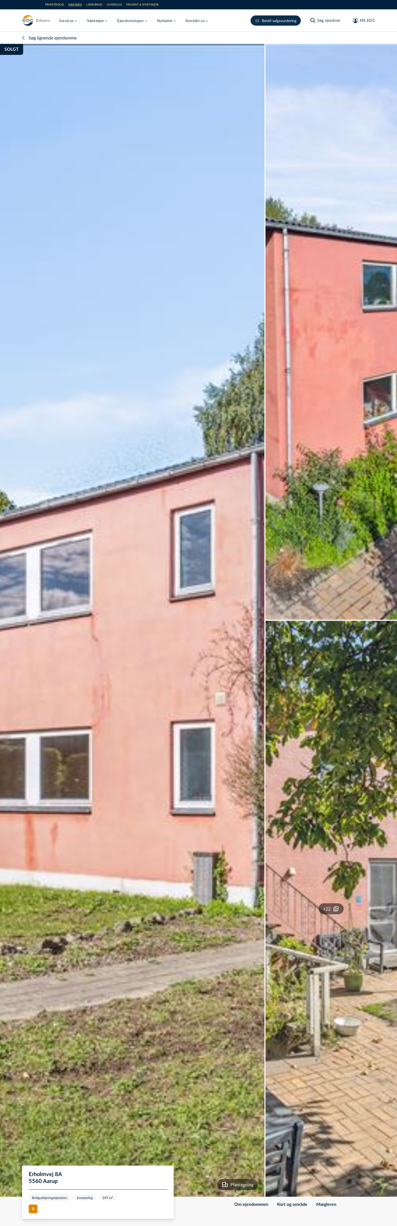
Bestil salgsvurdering (275, 20)
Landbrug (94, 4)
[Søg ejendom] (325, 20)
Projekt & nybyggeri (142, 4)
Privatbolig (54, 4)
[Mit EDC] (362, 20)
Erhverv (75, 4)
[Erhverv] (36, 20)
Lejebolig (114, 4)
